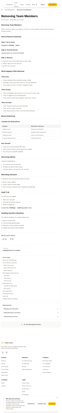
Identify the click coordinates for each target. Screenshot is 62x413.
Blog (33, 4)
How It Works (16, 4)
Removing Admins (7, 291)
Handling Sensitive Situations (10, 298)
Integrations (4, 372)
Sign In (43, 4)
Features (10, 4)
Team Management (10, 9)
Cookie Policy (25, 389)
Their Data (6, 275)
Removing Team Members (10, 260)
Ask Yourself (7, 288)
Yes (5, 239)
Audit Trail (5, 296)
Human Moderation (27, 369)
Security (24, 366)
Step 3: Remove (8, 270)
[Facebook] (2, 352)
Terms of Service (26, 386)
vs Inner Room (46, 366)
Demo (22, 4)
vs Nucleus (45, 369)
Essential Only (42, 403)
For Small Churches (27, 361)
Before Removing (7, 283)
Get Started (52, 4)
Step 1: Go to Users (9, 265)
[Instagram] (6, 352)
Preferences (31, 403)
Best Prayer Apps (47, 361)
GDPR (23, 392)
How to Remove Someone (10, 262)
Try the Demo (5, 369)
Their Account (7, 280)
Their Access (7, 278)
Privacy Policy (25, 383)
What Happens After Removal (10, 273)
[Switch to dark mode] (36, 4)
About (2, 383)
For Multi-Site (25, 363)
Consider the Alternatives (10, 286)
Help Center (4, 375)
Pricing (28, 4)
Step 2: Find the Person (10, 268)
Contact (3, 386)
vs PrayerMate (46, 363)
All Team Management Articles (31, 324)
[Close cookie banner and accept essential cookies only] (56, 397)
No (12, 239)
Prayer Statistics (47, 372)
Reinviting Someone (8, 293)
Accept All (52, 403)
